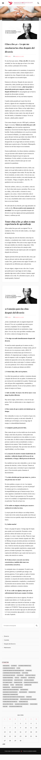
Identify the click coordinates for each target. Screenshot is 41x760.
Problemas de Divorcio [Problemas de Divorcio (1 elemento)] (10, 707)
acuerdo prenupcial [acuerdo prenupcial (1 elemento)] (25, 671)
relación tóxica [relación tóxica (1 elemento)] (8, 709)
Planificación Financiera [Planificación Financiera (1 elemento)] (10, 704)
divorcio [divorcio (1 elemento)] (23, 683)
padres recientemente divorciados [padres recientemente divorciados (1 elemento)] (13, 702)
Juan (9, 59)
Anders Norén (32, 756)
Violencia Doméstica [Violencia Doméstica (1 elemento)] (15, 712)
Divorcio (6, 641)
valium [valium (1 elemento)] (5, 712)
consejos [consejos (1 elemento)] (28, 676)
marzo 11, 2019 (19, 322)
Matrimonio (7, 653)
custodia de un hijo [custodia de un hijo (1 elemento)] (9, 680)
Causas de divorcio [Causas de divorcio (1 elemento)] (9, 673)
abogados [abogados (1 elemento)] (6, 671)
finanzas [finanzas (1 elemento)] (5, 690)
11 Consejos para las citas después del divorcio (18, 314)
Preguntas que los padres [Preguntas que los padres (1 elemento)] (28, 704)
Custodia (6, 645)
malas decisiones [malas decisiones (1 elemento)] (17, 692)
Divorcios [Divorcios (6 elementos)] (32, 683)
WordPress (16, 756)
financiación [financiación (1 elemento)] (18, 688)
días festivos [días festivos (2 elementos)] (18, 685)
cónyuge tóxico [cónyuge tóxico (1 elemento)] (30, 680)
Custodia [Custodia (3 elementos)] (25, 678)
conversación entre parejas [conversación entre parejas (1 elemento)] (11, 678)
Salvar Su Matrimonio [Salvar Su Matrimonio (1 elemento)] (21, 709)
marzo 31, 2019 (19, 59)
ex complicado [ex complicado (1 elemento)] (7, 688)
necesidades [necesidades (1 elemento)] (23, 697)
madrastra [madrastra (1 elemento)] (6, 692)
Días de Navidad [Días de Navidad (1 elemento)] (7, 685)
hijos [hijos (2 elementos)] (12, 690)
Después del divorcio (10, 649)
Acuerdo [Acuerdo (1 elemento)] (14, 671)
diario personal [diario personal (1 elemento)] (8, 683)
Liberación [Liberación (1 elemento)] (28, 690)
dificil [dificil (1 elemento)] (17, 683)
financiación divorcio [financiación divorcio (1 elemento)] (31, 688)
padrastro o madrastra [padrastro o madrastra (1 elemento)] (10, 700)
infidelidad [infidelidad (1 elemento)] (19, 690)
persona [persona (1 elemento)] (28, 702)
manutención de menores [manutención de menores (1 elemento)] (10, 695)
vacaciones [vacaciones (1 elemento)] (33, 709)
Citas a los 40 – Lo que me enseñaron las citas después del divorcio (20, 48)
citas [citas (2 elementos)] (18, 673)
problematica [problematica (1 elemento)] (23, 707)
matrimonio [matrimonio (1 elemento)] (24, 695)
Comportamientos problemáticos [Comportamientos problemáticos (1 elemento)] (13, 676)
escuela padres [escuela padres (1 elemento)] (29, 685)
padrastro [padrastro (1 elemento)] (32, 697)
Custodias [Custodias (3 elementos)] (20, 680)
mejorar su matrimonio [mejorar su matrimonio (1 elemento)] (10, 697)
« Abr (3, 749)
